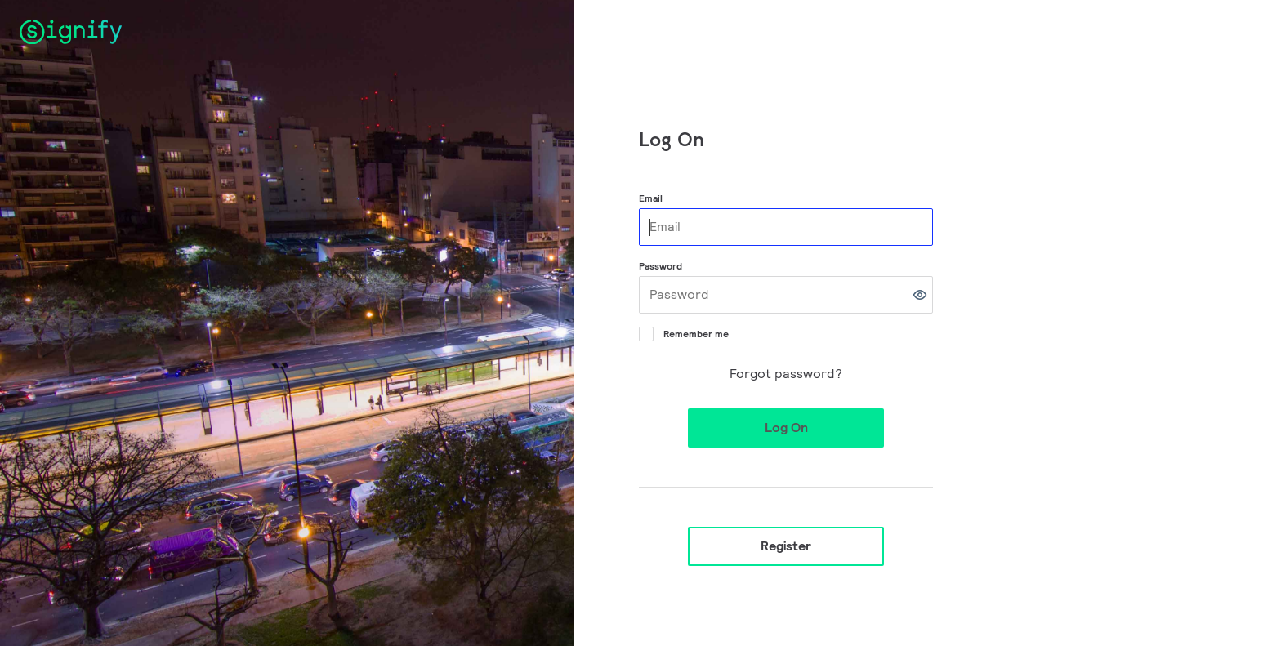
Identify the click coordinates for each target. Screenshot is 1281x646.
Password (660, 266)
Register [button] (786, 546)
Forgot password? (786, 373)
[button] (920, 294)
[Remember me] (644, 332)
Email (651, 198)
